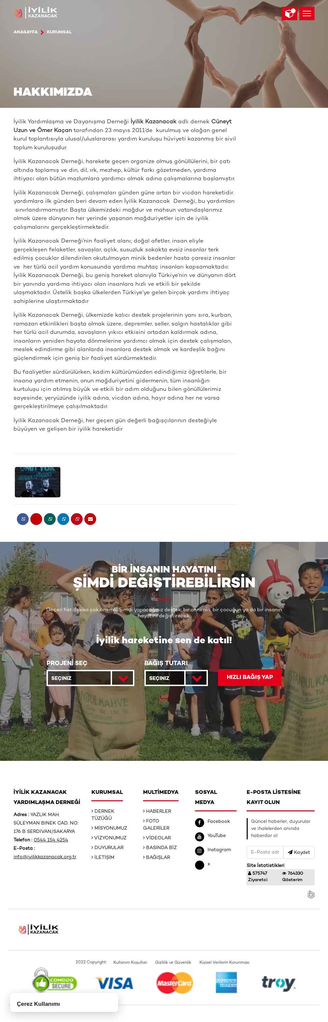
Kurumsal (60, 32)
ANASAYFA (25, 32)
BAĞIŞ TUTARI (166, 663)
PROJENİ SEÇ (67, 663)
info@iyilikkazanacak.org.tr (44, 857)
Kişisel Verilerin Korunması (224, 963)
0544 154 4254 (51, 840)
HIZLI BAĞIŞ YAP (250, 678)
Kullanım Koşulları (130, 963)
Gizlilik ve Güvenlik (173, 963)
